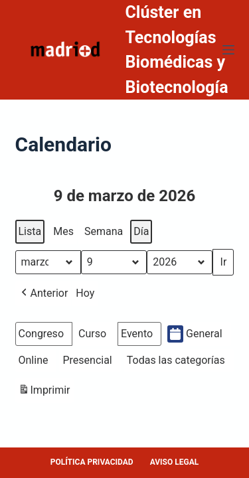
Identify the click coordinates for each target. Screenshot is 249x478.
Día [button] (141, 231)
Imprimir (44, 392)
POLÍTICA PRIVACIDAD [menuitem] (91, 462)
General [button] (194, 334)
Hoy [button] (85, 293)
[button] (43, 293)
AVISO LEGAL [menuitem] (174, 462)
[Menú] (228, 50)
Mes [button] (63, 231)
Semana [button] (103, 231)
